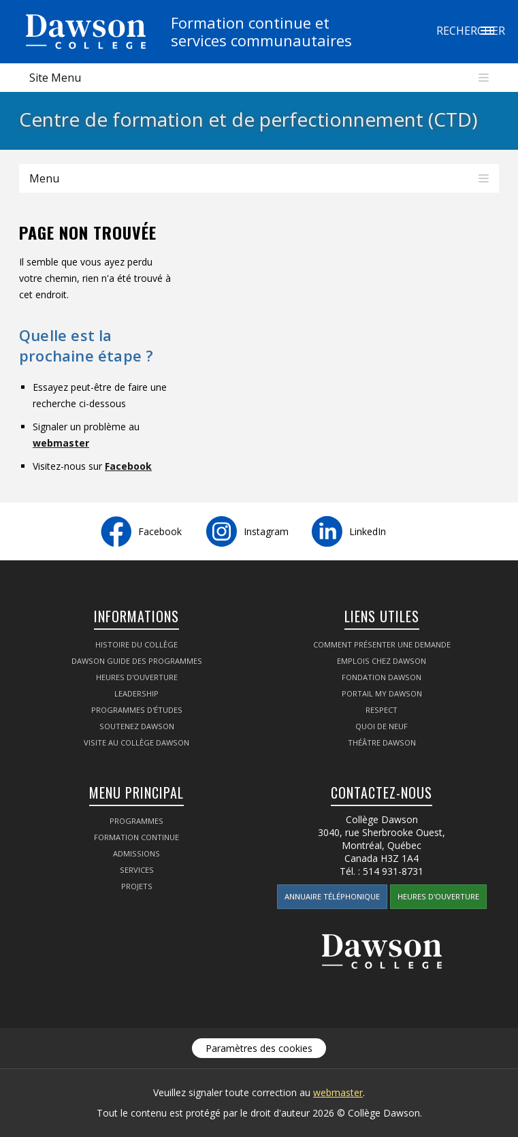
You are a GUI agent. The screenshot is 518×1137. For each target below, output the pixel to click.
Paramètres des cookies (259, 1048)
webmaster (61, 442)
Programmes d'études (136, 710)
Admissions (136, 853)
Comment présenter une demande (382, 644)
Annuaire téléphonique (332, 896)
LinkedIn (367, 531)
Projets (136, 886)
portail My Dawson (382, 693)
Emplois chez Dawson (381, 661)
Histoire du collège (136, 644)
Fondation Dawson (381, 677)
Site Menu (55, 77)
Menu (44, 178)
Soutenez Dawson (136, 726)
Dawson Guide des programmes (136, 661)
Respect (382, 710)
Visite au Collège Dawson (136, 742)
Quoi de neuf (381, 726)
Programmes (136, 821)
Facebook (128, 466)
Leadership (136, 693)
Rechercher (487, 30)
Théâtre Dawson (382, 742)
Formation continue (136, 837)
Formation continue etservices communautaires (261, 31)
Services (137, 870)
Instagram (266, 531)
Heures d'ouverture (137, 677)
